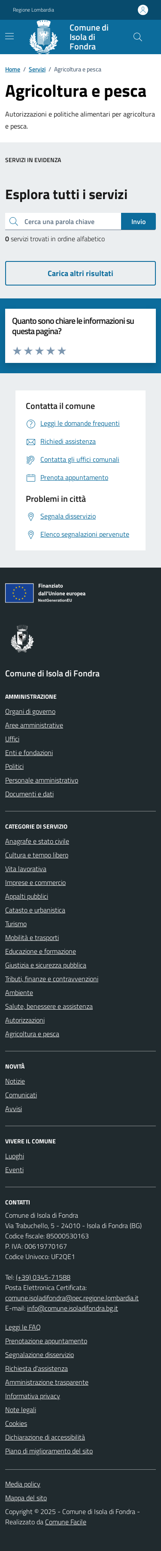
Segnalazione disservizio (39, 1354)
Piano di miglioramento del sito (49, 1451)
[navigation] (9, 36)
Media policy (22, 1484)
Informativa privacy (32, 1396)
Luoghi (14, 1156)
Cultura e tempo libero (36, 855)
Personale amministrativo (41, 780)
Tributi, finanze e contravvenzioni (51, 979)
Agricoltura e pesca (32, 1034)
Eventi (14, 1169)
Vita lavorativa (25, 868)
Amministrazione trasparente (46, 1382)
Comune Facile (65, 1522)
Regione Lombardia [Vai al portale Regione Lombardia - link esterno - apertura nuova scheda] (33, 10)
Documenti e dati (29, 794)
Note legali (20, 1409)
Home (12, 69)
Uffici (12, 739)
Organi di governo (30, 711)
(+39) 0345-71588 (43, 1277)
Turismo (16, 923)
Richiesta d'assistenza (36, 1368)
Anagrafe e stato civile (37, 841)
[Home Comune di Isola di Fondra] (74, 37)
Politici (14, 766)
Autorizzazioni (25, 1020)
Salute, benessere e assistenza (49, 1006)
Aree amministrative (34, 725)
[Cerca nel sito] (138, 37)
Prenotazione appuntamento (46, 1341)
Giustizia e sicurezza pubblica (45, 965)
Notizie (15, 1081)
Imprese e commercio (35, 882)
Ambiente (19, 992)
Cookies (16, 1423)
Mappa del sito (26, 1498)
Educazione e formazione (40, 951)
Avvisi (13, 1108)
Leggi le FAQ (23, 1327)
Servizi (37, 69)
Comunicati (21, 1095)
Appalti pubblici (26, 896)
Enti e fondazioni (29, 752)
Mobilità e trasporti (32, 937)
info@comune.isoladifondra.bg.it (72, 1308)
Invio (138, 221)
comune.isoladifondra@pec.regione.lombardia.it (72, 1298)
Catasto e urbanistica (35, 910)
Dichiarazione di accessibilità (45, 1437)
